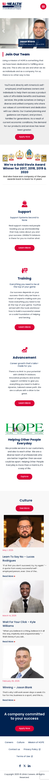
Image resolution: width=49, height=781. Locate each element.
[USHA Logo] (12, 6)
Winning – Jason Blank (17, 687)
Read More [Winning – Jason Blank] (8, 700)
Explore (24, 476)
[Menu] (43, 6)
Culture (20, 742)
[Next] (43, 29)
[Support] (24, 207)
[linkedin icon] (29, 766)
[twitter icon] (24, 766)
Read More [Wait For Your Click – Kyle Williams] (8, 641)
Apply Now (24, 728)
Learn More (25, 247)
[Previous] (3, 29)
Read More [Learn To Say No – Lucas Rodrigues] (8, 576)
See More (24, 508)
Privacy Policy (31, 749)
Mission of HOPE (36, 742)
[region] (24, 32)
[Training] (24, 273)
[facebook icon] (20, 766)
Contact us (14, 749)
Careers (9, 742)
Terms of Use (23, 756)
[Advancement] (24, 353)
